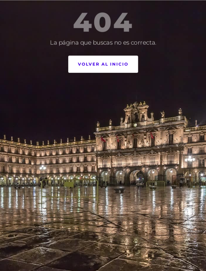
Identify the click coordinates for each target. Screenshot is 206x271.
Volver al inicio (103, 64)
